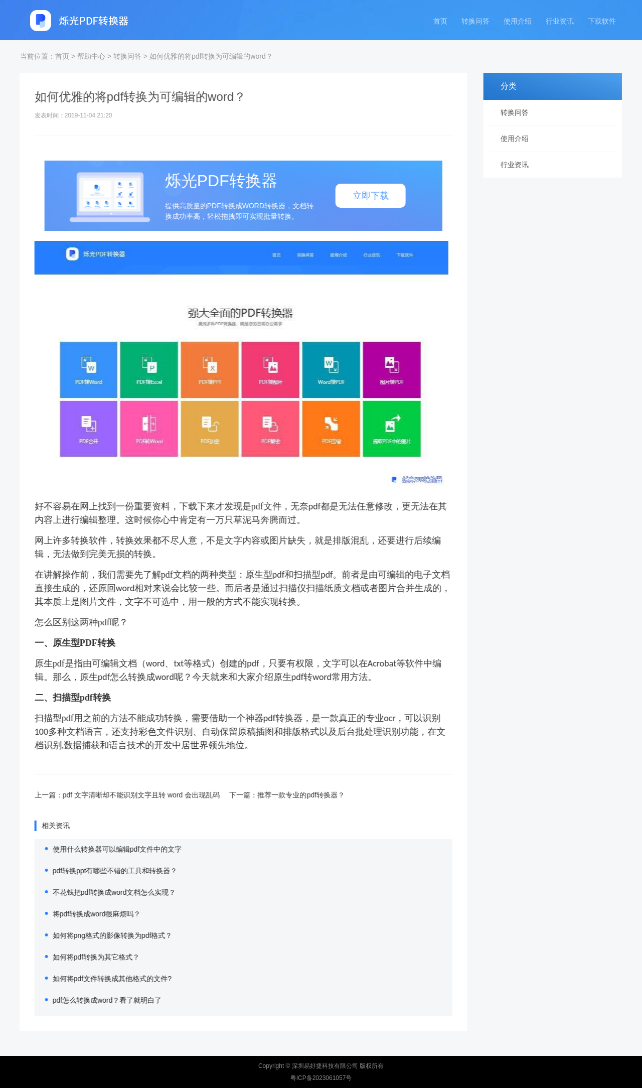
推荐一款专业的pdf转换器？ (288, 795)
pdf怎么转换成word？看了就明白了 (94, 1000)
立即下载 (358, 196)
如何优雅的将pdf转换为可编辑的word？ (211, 56)
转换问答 (475, 21)
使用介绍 (518, 21)
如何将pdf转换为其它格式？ (83, 957)
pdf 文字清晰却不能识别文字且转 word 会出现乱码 (128, 795)
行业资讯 (560, 21)
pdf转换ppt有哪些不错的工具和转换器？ (102, 871)
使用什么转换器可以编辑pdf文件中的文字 (104, 849)
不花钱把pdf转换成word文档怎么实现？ (101, 892)
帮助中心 (91, 56)
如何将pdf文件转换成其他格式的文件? (99, 979)
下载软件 (602, 21)
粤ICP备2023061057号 (321, 1077)
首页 (440, 21)
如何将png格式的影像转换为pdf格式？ (99, 935)
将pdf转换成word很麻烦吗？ (84, 914)
